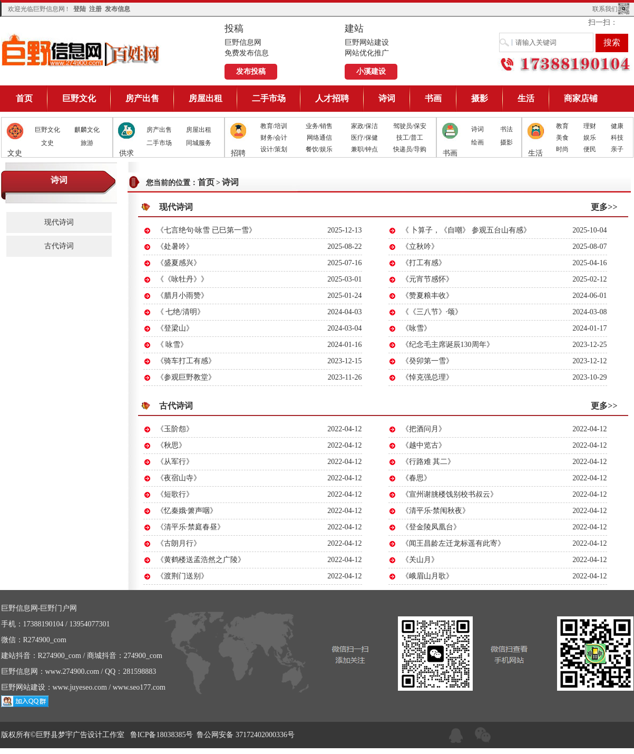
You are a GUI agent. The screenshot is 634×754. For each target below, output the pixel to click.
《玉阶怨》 (175, 429)
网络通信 (319, 137)
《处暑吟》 (175, 246)
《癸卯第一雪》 (427, 361)
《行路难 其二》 (428, 462)
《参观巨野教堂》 (186, 377)
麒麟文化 (87, 129)
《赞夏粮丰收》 (427, 295)
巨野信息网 (81, 50)
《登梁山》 (175, 328)
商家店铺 (581, 98)
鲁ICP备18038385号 (161, 735)
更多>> (604, 206)
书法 (506, 129)
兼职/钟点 (364, 149)
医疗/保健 (364, 137)
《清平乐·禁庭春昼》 (191, 527)
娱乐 (589, 137)
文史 (47, 143)
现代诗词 (59, 222)
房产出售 (142, 98)
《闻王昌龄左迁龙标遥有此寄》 (453, 543)
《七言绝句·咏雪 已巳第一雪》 (206, 230)
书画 (433, 98)
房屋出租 (205, 98)
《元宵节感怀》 (427, 279)
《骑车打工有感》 (186, 361)
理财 (589, 126)
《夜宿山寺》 (179, 478)
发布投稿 (251, 71)
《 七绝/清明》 (180, 312)
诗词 (386, 98)
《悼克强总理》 (427, 377)
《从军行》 (175, 462)
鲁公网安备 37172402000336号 (246, 735)
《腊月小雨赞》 (182, 295)
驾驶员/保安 (409, 126)
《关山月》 (420, 560)
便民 (589, 149)
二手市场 (269, 98)
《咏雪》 (416, 328)
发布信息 (117, 9)
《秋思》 (171, 445)
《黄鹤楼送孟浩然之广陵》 (201, 560)
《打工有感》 (424, 263)
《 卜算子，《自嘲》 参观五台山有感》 (466, 230)
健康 (617, 126)
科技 (617, 137)
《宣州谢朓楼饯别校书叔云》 (450, 494)
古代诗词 (59, 246)
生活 (526, 98)
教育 (562, 126)
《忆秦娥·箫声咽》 (187, 511)
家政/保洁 (364, 126)
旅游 (87, 143)
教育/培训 (273, 126)
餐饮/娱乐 (319, 149)
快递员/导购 (409, 149)
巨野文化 (79, 98)
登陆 (79, 9)
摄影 (479, 98)
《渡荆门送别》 (182, 576)
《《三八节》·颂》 (432, 312)
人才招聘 (332, 98)
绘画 (477, 142)
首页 (24, 98)
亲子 (617, 149)
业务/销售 (319, 126)
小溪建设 (371, 71)
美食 (562, 137)
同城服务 (198, 143)
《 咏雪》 (172, 345)
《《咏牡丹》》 (182, 279)
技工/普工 (409, 137)
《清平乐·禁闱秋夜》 (436, 511)
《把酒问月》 (424, 429)
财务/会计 (273, 137)
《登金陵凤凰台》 (431, 527)
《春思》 (416, 478)
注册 (95, 9)
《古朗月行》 (179, 543)
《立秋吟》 (420, 246)
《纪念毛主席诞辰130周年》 (448, 345)
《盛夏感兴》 (179, 263)
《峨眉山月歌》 (427, 576)
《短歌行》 (175, 494)
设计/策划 (273, 149)
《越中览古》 (424, 445)
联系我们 (605, 9)
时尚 (562, 149)
